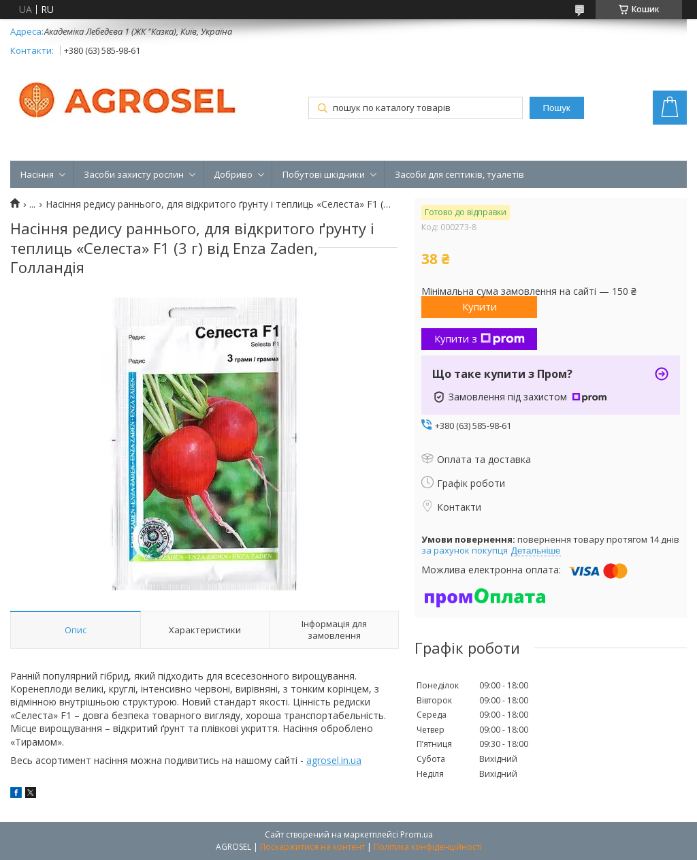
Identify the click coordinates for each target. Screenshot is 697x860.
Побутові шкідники (323, 174)
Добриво (233, 174)
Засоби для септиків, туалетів (459, 174)
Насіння (37, 174)
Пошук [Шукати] (556, 108)
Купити (479, 306)
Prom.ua (416, 834)
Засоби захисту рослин (134, 174)
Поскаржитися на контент (312, 847)
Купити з (479, 338)
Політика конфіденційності (428, 847)
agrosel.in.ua (333, 760)
